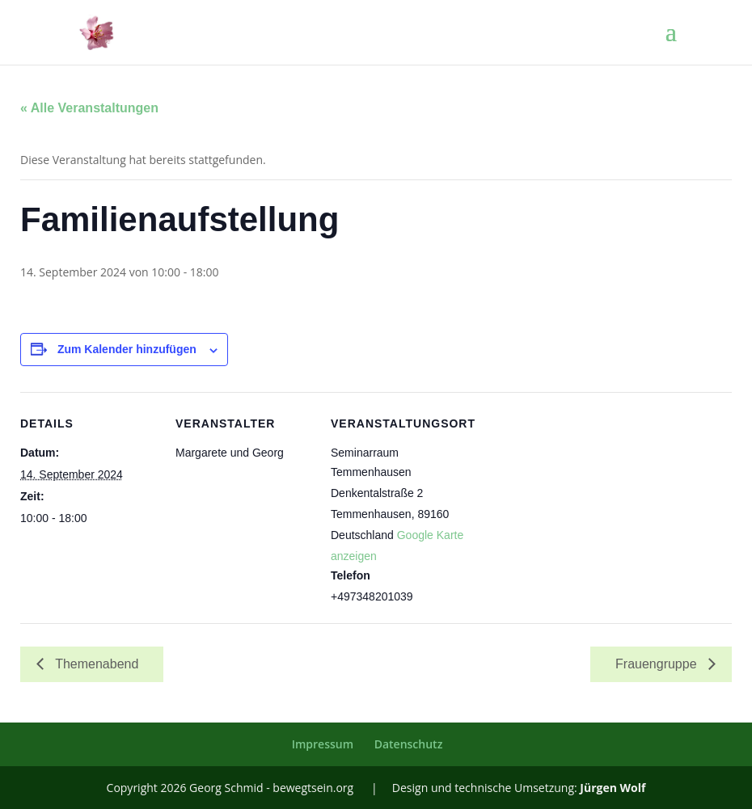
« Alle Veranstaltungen (89, 108)
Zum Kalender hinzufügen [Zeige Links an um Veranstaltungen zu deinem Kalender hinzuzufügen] (126, 349)
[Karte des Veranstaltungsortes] (571, 503)
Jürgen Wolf (612, 787)
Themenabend (95, 664)
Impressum (322, 744)
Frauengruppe (657, 664)
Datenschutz (408, 744)
